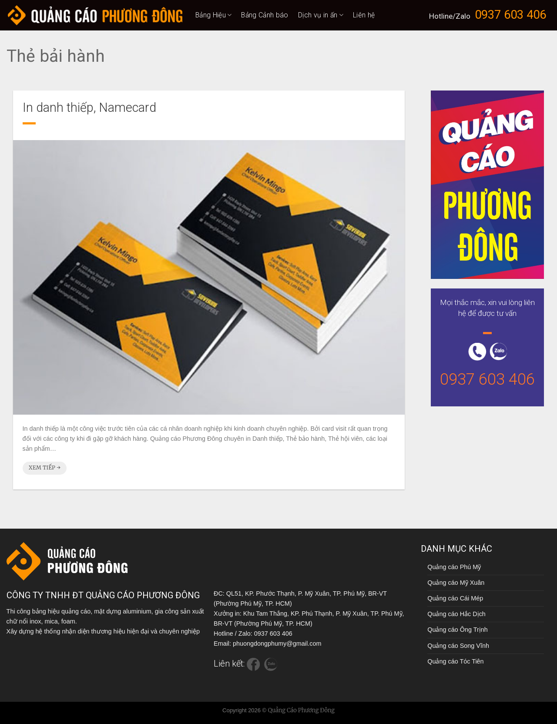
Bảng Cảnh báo (264, 15)
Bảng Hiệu (213, 15)
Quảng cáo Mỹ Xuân (455, 582)
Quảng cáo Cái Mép (455, 598)
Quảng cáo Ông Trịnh (457, 629)
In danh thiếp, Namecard (89, 107)
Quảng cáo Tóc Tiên (455, 661)
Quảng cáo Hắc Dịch (456, 613)
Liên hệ (364, 15)
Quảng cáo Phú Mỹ (454, 566)
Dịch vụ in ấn (321, 15)
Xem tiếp (44, 467)
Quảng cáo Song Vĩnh (458, 645)
